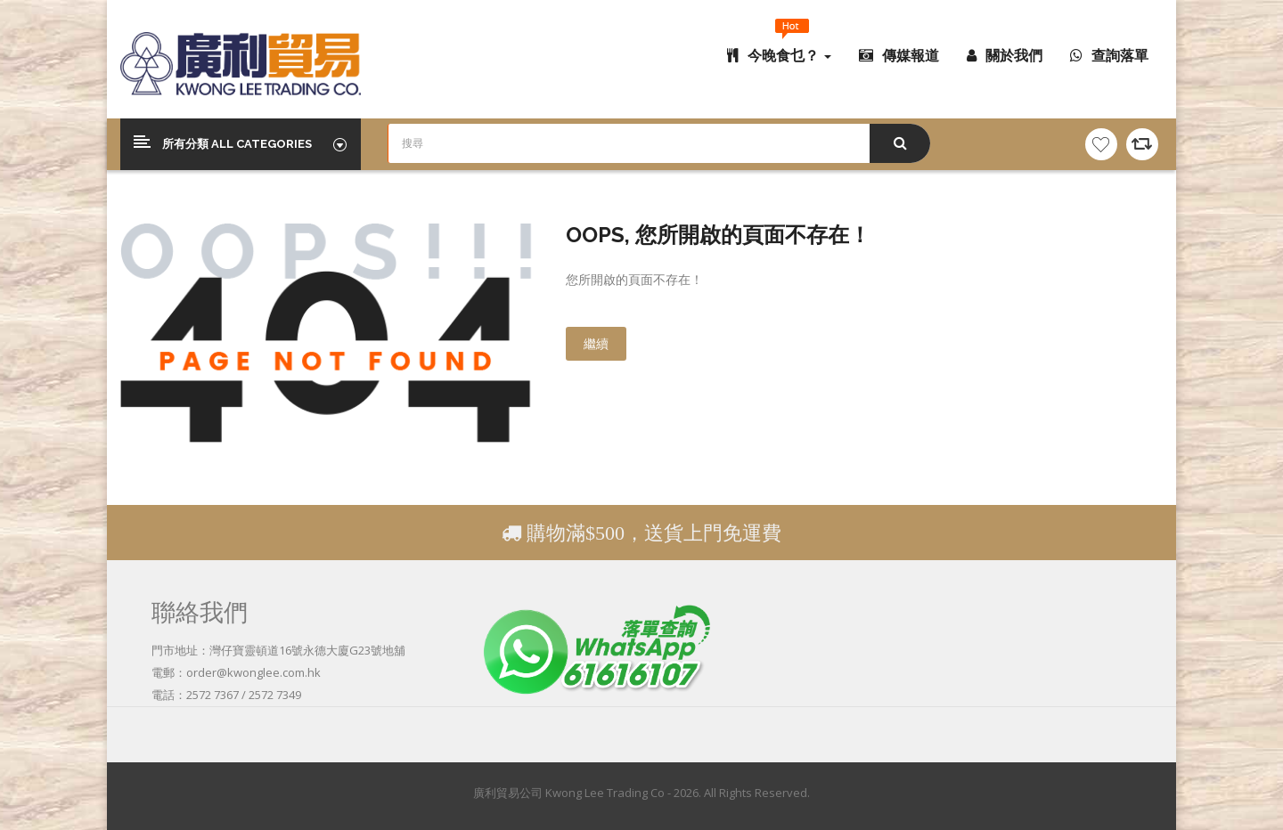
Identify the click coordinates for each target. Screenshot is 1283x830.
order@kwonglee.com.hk (253, 672)
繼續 (596, 343)
